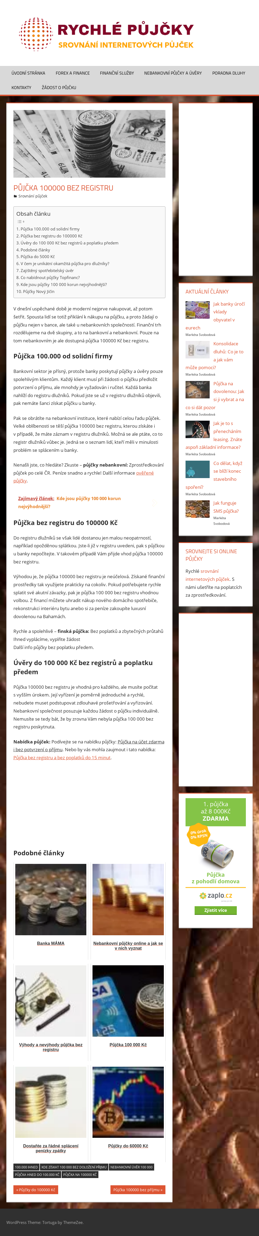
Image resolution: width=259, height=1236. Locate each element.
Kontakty (21, 87)
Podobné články (35, 249)
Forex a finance (73, 73)
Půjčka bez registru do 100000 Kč (51, 236)
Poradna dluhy (228, 73)
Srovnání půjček (32, 196)
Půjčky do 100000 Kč (37, 1190)
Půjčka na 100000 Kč (80, 1174)
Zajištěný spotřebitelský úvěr (47, 270)
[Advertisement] (89, 805)
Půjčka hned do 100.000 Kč (37, 1174)
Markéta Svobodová (200, 334)
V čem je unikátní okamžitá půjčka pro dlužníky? (65, 263)
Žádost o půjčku (59, 87)
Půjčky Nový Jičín (38, 291)
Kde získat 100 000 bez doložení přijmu (74, 1167)
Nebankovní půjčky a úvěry (173, 73)
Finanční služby (117, 73)
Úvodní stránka (28, 73)
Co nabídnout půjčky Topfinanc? (50, 277)
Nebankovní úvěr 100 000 (131, 1167)
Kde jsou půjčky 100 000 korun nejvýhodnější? (64, 284)
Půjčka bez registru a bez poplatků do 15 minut (61, 757)
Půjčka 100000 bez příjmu (136, 1190)
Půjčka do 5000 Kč (38, 256)
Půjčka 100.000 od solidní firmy (50, 229)
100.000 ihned (26, 1167)
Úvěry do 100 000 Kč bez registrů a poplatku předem (70, 242)
